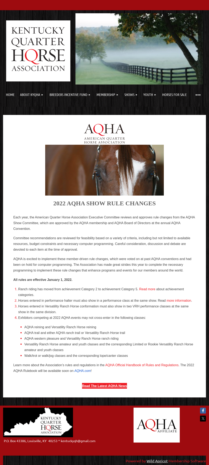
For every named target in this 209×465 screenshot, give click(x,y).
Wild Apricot (157, 461)
